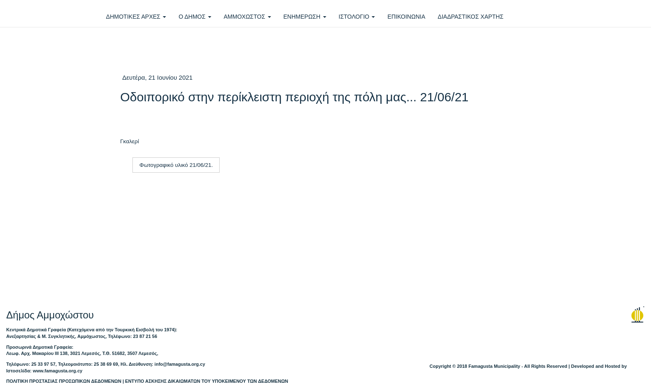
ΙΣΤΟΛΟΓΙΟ (357, 16)
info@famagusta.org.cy (179, 364)
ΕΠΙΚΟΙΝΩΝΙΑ (406, 16)
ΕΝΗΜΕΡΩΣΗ (305, 16)
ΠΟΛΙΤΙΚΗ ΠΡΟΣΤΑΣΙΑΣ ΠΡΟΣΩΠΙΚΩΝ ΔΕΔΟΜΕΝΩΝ (63, 381)
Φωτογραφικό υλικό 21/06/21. (176, 165)
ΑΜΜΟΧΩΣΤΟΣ (247, 16)
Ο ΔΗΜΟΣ (195, 16)
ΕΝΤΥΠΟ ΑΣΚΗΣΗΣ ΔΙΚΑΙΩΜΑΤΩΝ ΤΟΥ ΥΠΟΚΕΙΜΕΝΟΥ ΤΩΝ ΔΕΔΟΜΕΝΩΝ (206, 381)
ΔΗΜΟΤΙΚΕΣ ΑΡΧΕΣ (136, 16)
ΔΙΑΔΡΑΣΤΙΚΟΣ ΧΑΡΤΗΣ (470, 16)
